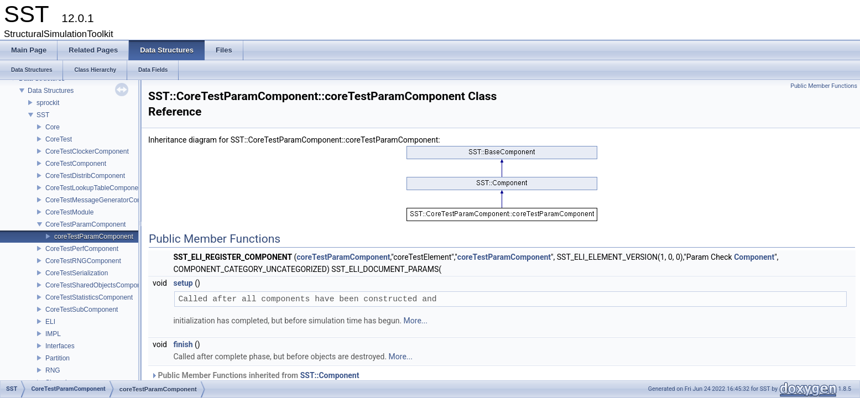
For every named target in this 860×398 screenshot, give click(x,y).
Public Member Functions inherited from (255, 375)
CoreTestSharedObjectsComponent (97, 285)
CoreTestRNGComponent (83, 261)
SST (43, 115)
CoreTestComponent (75, 163)
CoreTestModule (69, 212)
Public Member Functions (823, 86)
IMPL (53, 334)
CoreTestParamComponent (85, 224)
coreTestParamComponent (93, 236)
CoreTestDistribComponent (85, 176)
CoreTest (58, 139)
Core (52, 127)
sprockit (48, 103)
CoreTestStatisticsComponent (89, 297)
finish (182, 344)
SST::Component (329, 375)
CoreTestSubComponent (81, 309)
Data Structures (51, 91)
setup (182, 283)
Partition (57, 358)
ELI (50, 322)
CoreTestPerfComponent (81, 249)
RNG (52, 370)
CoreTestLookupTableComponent (94, 188)
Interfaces (60, 346)
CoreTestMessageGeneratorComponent (104, 200)
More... (416, 320)
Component (754, 257)
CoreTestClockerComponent (87, 151)
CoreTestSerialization (76, 273)
